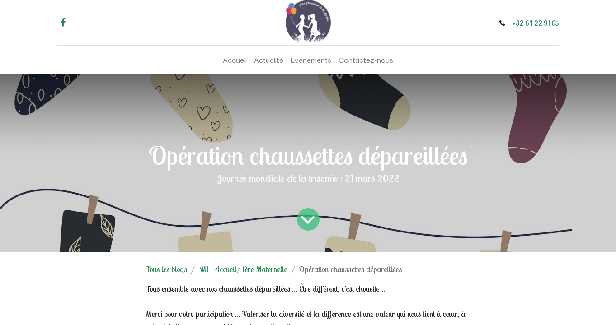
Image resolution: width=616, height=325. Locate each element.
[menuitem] (234, 59)
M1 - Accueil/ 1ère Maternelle (243, 269)
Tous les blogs (166, 269)
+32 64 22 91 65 (535, 23)
